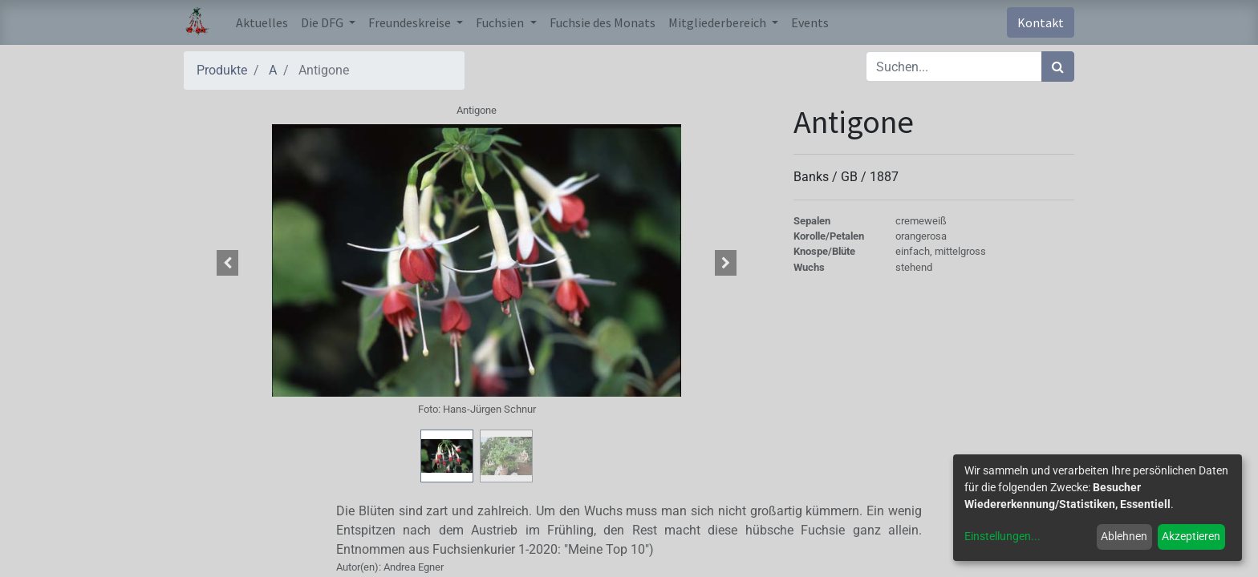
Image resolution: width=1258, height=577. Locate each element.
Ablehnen (1124, 536)
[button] (228, 263)
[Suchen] (1057, 66)
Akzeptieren (1191, 536)
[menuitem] (261, 22)
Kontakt (1040, 22)
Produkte (222, 70)
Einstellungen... (1002, 536)
